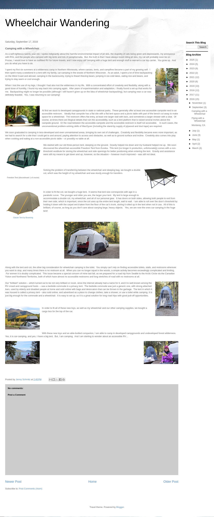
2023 (192, 68)
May (194, 139)
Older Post (170, 481)
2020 (192, 81)
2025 (192, 59)
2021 (192, 77)
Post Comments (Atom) (30, 488)
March (195, 148)
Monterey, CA (198, 125)
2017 (192, 94)
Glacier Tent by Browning (23, 218)
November (197, 103)
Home (92, 481)
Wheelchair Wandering (57, 22)
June (195, 135)
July (194, 130)
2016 (192, 99)
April (194, 143)
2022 (192, 73)
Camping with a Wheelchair (199, 112)
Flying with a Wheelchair (198, 119)
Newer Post (13, 481)
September (198, 107)
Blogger (120, 507)
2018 (192, 90)
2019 (192, 86)
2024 (192, 64)
